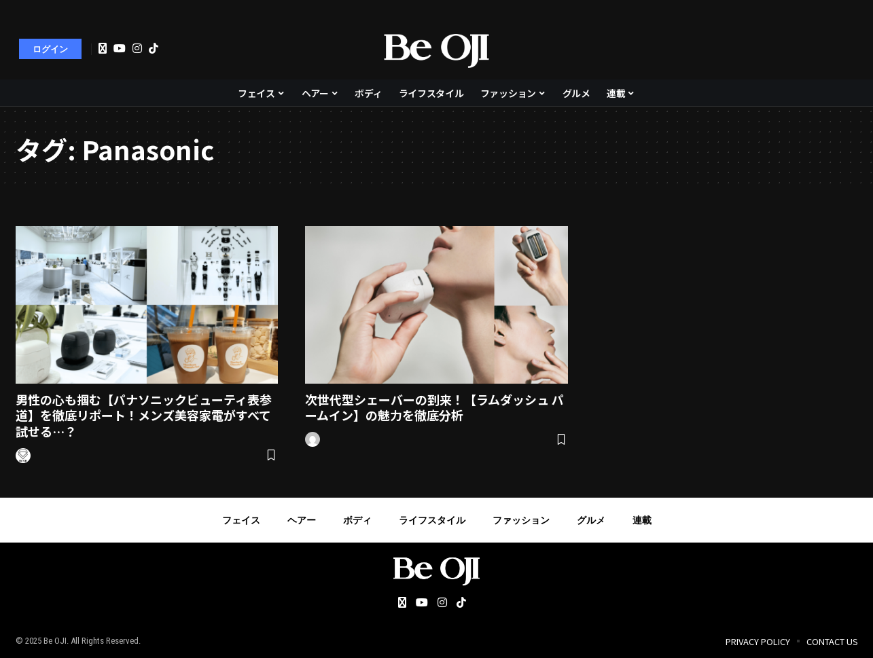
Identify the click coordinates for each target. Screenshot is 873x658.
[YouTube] (119, 48)
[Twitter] (102, 49)
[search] (840, 49)
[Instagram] (137, 48)
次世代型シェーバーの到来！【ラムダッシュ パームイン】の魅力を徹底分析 (434, 407)
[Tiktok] (153, 48)
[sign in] (50, 49)
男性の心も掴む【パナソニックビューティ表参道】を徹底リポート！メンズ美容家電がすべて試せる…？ (144, 415)
